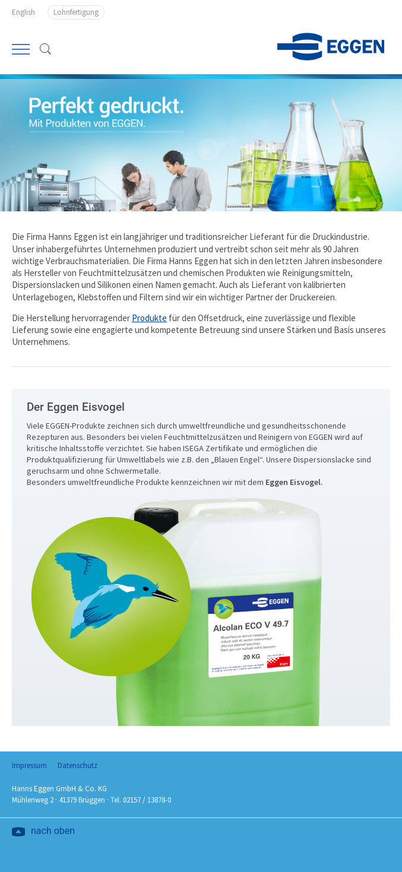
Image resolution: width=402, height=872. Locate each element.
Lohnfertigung (76, 12)
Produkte (149, 318)
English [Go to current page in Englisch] (23, 12)
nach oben (53, 832)
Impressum (29, 765)
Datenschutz (77, 765)
